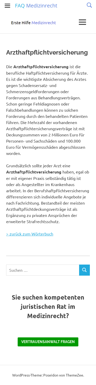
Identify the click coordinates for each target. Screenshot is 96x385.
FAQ (36, 5)
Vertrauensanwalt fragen (48, 342)
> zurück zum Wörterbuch (29, 233)
